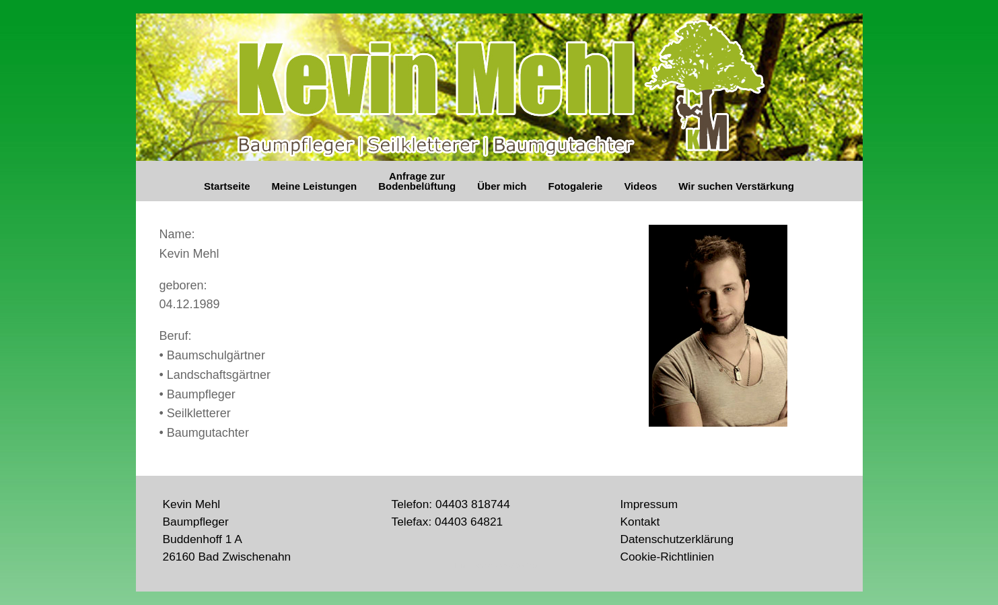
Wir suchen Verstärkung (736, 186)
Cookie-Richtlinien (667, 556)
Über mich (501, 186)
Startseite (227, 186)
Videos (640, 186)
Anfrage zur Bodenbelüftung (417, 181)
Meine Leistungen (314, 186)
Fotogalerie (575, 186)
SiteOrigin (526, 565)
